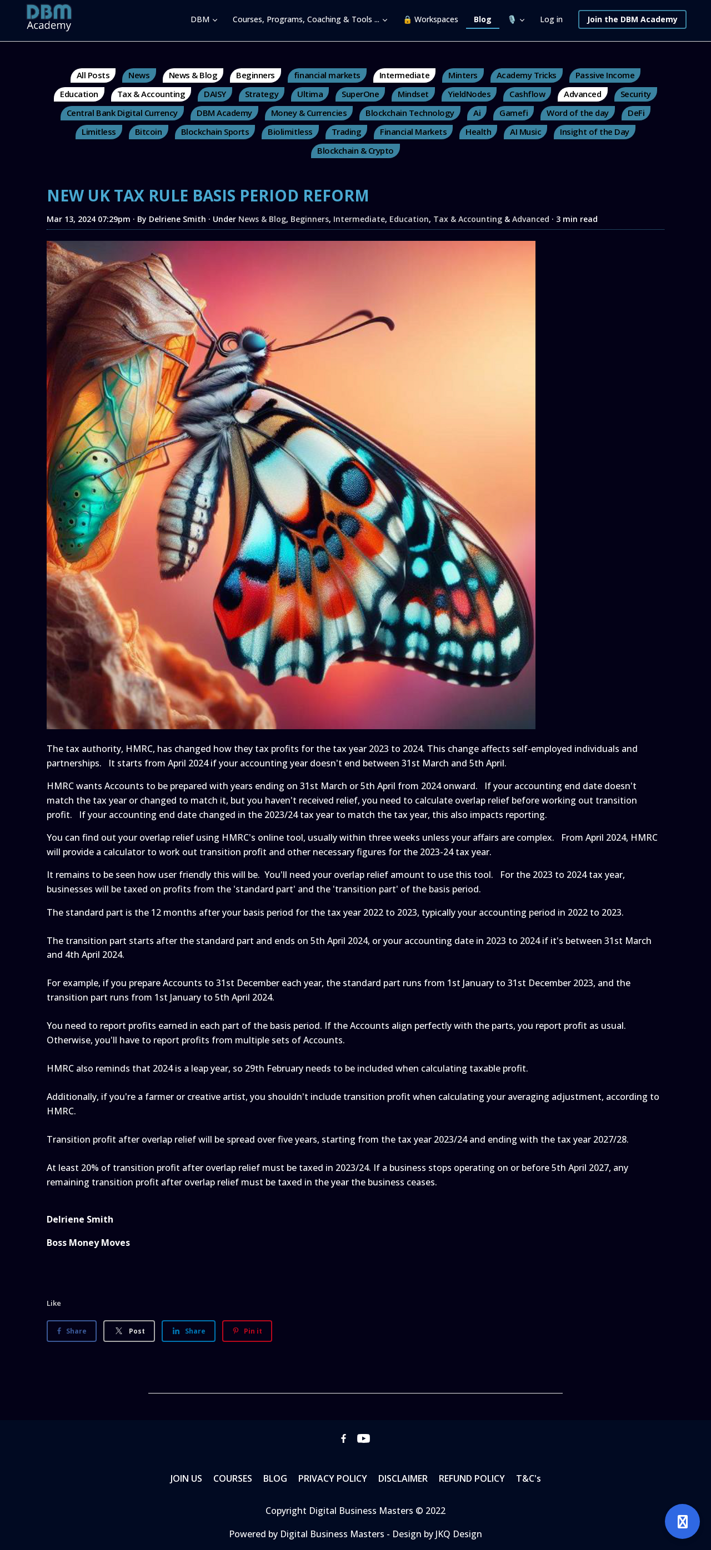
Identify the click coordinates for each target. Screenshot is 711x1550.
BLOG (275, 1478)
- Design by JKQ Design (434, 1534)
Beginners (255, 74)
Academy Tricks (527, 74)
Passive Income (604, 74)
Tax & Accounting (151, 93)
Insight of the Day (594, 131)
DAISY (215, 93)
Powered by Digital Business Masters (308, 1534)
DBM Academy (224, 112)
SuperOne (360, 93)
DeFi (636, 112)
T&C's (528, 1478)
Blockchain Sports (215, 131)
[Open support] (682, 1521)
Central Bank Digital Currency (122, 112)
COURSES (232, 1478)
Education (79, 93)
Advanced (582, 93)
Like (54, 1303)
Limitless (99, 131)
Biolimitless (290, 131)
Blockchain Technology (409, 112)
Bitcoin (148, 131)
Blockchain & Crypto (355, 150)
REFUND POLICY (472, 1478)
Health (478, 131)
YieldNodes (469, 93)
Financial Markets (413, 131)
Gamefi (513, 112)
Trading (347, 131)
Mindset (413, 93)
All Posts (93, 74)
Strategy (261, 93)
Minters (463, 74)
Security (635, 93)
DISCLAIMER (403, 1478)
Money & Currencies (309, 112)
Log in (551, 19)
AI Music (525, 131)
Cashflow (527, 93)
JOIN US (186, 1478)
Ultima (310, 93)
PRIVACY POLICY (332, 1478)
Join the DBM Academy (632, 19)
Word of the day (578, 112)
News (138, 74)
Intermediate (404, 74)
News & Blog (193, 74)
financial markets (327, 74)
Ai (476, 112)
